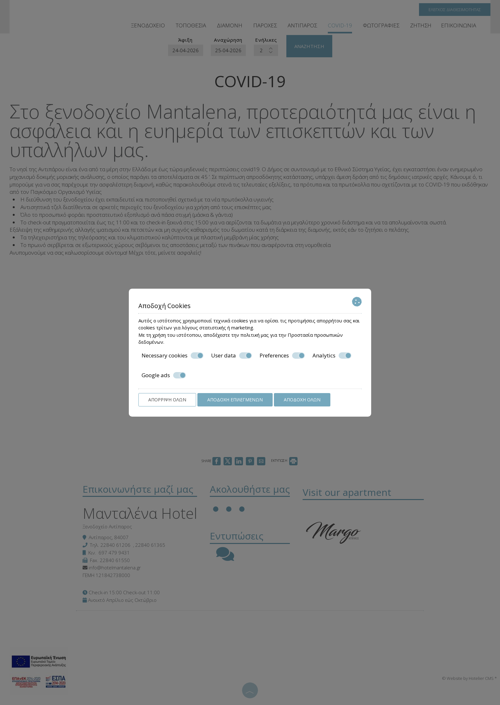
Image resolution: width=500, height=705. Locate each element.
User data (231, 355)
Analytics (331, 355)
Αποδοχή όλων (302, 400)
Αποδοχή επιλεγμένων (235, 400)
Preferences (282, 355)
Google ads (164, 375)
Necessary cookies (172, 355)
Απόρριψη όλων (167, 400)
